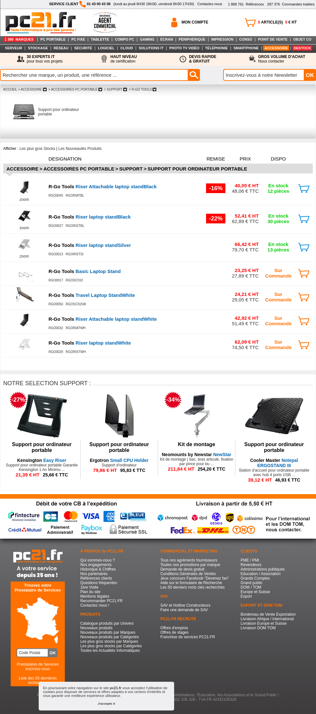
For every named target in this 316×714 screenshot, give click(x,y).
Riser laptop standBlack (89, 217)
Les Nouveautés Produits (80, 148)
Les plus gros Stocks (37, 148)
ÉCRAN (166, 39)
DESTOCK (302, 48)
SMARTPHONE (246, 48)
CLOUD (126, 48)
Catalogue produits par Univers (106, 623)
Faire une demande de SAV (184, 610)
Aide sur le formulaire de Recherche (191, 583)
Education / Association (261, 574)
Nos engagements (96, 564)
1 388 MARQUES (19, 39)
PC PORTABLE (52, 39)
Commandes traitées (290, 4)
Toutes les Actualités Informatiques (110, 650)
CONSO (245, 39)
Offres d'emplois (174, 628)
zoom (24, 199)
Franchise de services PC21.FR (187, 637)
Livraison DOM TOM (258, 628)
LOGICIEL (106, 48)
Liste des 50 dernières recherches (38, 680)
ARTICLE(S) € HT (277, 22)
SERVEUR (13, 48)
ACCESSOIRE (276, 48)
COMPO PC (124, 39)
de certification (123, 59)
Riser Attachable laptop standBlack (102, 186)
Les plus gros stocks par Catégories (111, 646)
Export (246, 596)
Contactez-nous (209, 4)
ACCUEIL (10, 89)
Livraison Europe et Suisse (264, 623)
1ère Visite (89, 587)
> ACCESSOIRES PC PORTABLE (75, 89)
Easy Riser (41, 460)
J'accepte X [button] (106, 703)
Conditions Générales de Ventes (188, 574)
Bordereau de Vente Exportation (268, 614)
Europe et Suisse (255, 592)
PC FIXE (78, 39)
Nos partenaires (94, 574)
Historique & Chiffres (98, 569)
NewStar (197, 454)
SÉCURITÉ (83, 48)
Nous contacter (281, 59)
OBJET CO (302, 39)
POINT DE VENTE (273, 39)
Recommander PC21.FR (101, 601)
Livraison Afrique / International (267, 619)
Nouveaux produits (96, 628)
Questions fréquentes (98, 583)
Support (131, 168)
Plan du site (90, 592)
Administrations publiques (263, 569)
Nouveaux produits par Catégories (109, 637)
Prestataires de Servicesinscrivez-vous (38, 666)
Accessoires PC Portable (79, 168)
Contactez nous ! (94, 605)
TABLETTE (100, 39)
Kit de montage (196, 444)
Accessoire (22, 168)
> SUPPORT (115, 89)
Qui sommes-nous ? (97, 560)
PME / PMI (250, 560)
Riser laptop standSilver (89, 245)
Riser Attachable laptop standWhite (102, 319)
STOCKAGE (38, 48)
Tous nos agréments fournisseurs (188, 560)
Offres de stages (174, 632)
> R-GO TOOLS (142, 89)
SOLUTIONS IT (151, 48)
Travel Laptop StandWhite (91, 295)
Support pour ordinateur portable (197, 168)
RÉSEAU (61, 48)
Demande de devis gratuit (182, 569)
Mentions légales (94, 596)
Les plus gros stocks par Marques (109, 641)
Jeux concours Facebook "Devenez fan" (194, 578)
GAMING (147, 39)
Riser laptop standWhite (89, 343)
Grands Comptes (255, 578)
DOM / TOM (251, 587)
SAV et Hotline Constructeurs (185, 605)
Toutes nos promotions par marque (190, 564)
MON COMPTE (195, 22)
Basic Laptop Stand (84, 271)
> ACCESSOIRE (32, 89)
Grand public (251, 583)
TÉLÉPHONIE (216, 48)
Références (246, 4)
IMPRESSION (222, 39)
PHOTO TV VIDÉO (184, 48)
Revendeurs (251, 564)
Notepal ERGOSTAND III (274, 463)
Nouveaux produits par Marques (107, 632)
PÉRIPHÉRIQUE (192, 39)
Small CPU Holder (119, 460)
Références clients (96, 578)
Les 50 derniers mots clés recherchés (192, 587)
